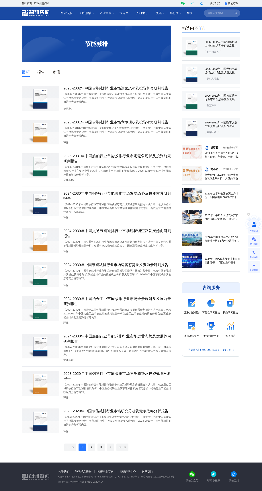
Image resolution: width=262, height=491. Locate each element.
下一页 (122, 447)
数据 (191, 13)
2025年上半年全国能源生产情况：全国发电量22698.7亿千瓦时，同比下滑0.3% (222, 197)
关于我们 (215, 3)
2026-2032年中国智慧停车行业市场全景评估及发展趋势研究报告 (221, 99)
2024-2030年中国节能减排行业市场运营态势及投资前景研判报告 (115, 265)
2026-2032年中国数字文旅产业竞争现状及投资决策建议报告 (221, 126)
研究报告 (87, 13)
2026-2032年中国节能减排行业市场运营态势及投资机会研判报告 (115, 88)
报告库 (125, 13)
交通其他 (68, 179)
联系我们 (147, 471)
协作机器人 (213, 51)
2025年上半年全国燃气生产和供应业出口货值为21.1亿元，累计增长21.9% (222, 219)
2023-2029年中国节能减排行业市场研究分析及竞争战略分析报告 (115, 411)
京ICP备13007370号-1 (127, 476)
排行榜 (175, 13)
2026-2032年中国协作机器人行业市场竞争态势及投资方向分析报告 (221, 45)
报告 (41, 72)
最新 (26, 72)
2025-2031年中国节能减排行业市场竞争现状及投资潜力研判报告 (115, 122)
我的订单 (231, 3)
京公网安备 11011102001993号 (157, 476)
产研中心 (143, 13)
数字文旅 (211, 132)
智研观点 (67, 13)
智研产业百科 (105, 471)
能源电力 (68, 108)
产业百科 (107, 13)
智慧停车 (211, 105)
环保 (66, 142)
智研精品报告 (83, 471)
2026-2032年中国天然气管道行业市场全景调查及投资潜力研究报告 (221, 72)
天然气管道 (213, 78)
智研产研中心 (128, 471)
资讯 (160, 13)
